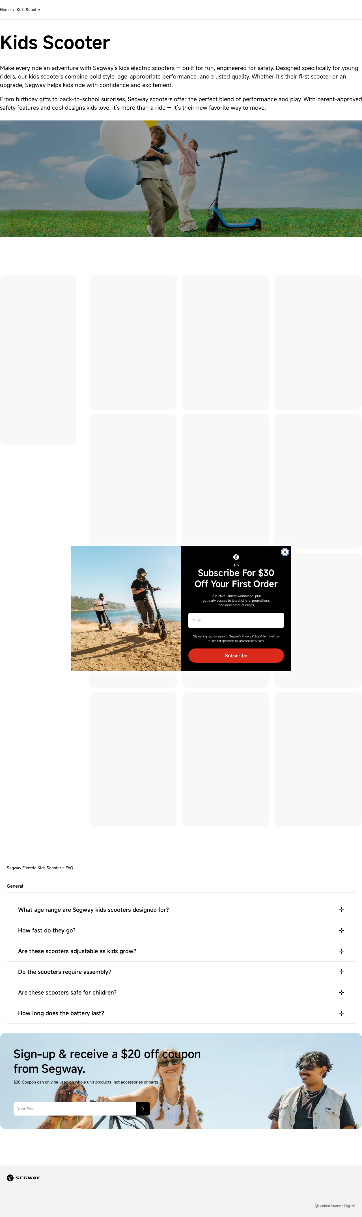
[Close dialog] (285, 552)
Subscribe (236, 655)
